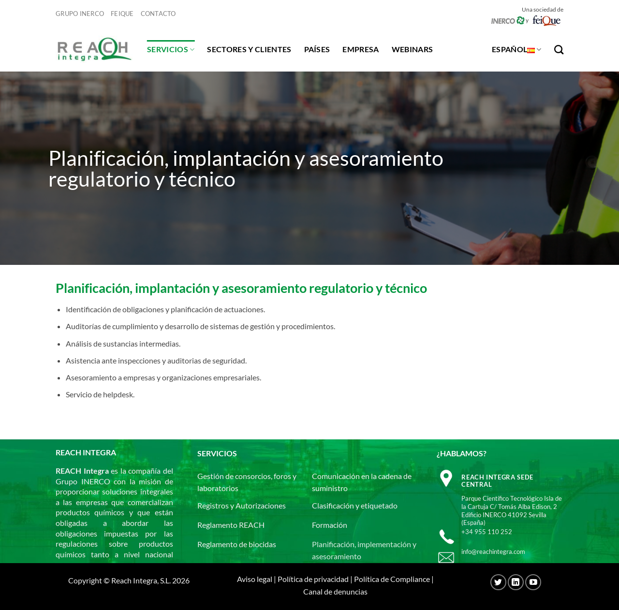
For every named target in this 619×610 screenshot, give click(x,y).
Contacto (158, 13)
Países (317, 49)
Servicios (170, 49)
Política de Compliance (392, 578)
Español (517, 49)
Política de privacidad (313, 578)
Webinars (412, 49)
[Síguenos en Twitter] (498, 582)
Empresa (360, 49)
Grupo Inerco (80, 13)
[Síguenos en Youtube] (533, 582)
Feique (122, 13)
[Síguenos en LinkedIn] (516, 582)
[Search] (558, 49)
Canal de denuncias (335, 591)
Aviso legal (254, 578)
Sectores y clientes (249, 49)
